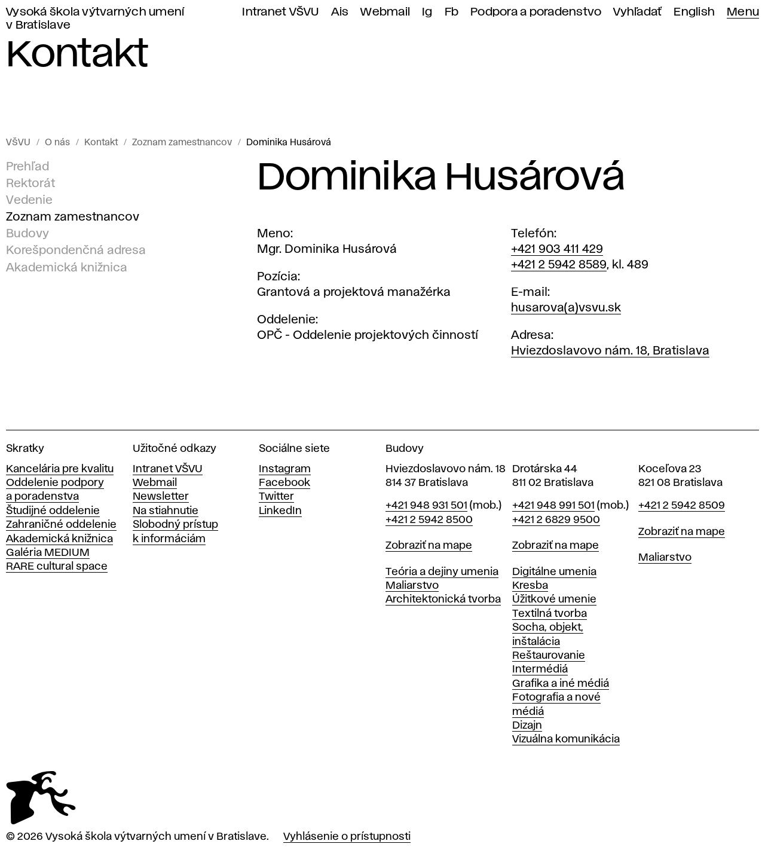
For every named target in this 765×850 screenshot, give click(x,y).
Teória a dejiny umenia (441, 572)
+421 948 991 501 (553, 505)
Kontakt (101, 143)
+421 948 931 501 (426, 505)
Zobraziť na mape (428, 546)
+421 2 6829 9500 (556, 520)
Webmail (385, 12)
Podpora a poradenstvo (535, 12)
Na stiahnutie (165, 511)
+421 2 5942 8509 (681, 505)
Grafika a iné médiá (560, 684)
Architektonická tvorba (443, 599)
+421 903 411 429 (557, 249)
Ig (427, 12)
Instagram (285, 469)
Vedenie (29, 200)
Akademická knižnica (66, 267)
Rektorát (30, 183)
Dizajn (527, 725)
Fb (452, 12)
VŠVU (18, 143)
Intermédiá (540, 669)
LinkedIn (280, 511)
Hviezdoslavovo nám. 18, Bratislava (610, 350)
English (694, 12)
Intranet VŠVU (280, 12)
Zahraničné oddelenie (61, 525)
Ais (340, 12)
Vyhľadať (637, 12)
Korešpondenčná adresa (76, 250)
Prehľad (27, 166)
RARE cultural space (57, 566)
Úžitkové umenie (554, 599)
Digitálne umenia (554, 572)
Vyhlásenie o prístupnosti (347, 837)
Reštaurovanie (548, 656)
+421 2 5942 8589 (559, 264)
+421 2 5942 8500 (429, 520)
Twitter (276, 497)
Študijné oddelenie (53, 511)
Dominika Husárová (288, 143)
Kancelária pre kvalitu (60, 469)
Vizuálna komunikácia (566, 739)
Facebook (284, 483)
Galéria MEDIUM (48, 553)
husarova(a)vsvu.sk (566, 307)
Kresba (530, 586)
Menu (743, 12)
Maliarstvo (412, 586)
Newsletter (161, 497)
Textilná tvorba (549, 614)
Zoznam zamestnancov (182, 143)
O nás (57, 143)
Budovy (27, 233)
